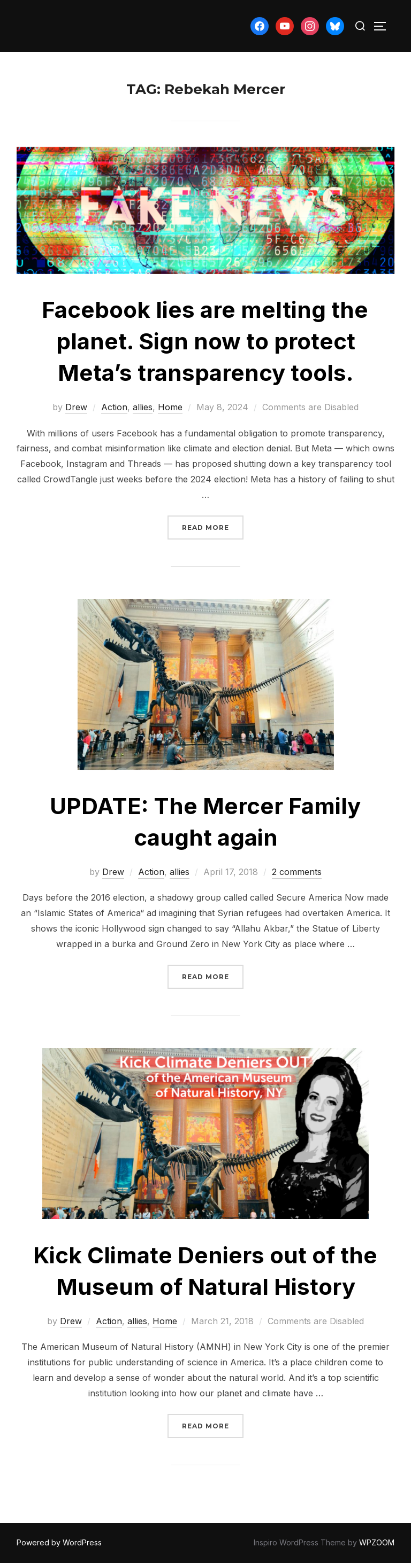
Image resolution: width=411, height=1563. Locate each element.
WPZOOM (376, 1542)
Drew (76, 407)
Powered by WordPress (59, 1542)
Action (114, 407)
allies (143, 407)
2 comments (297, 871)
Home (170, 407)
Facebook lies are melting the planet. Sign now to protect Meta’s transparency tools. (205, 341)
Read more (212, 526)
